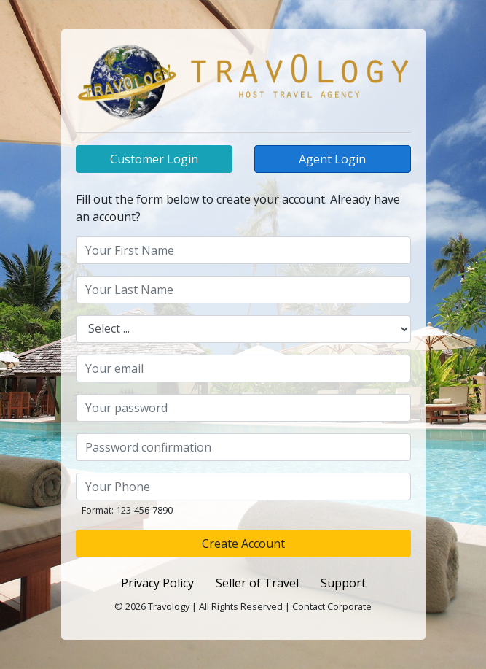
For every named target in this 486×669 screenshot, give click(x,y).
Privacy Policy (157, 583)
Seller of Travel (257, 583)
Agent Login (332, 159)
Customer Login (154, 159)
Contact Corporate (332, 606)
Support (343, 583)
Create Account (243, 543)
